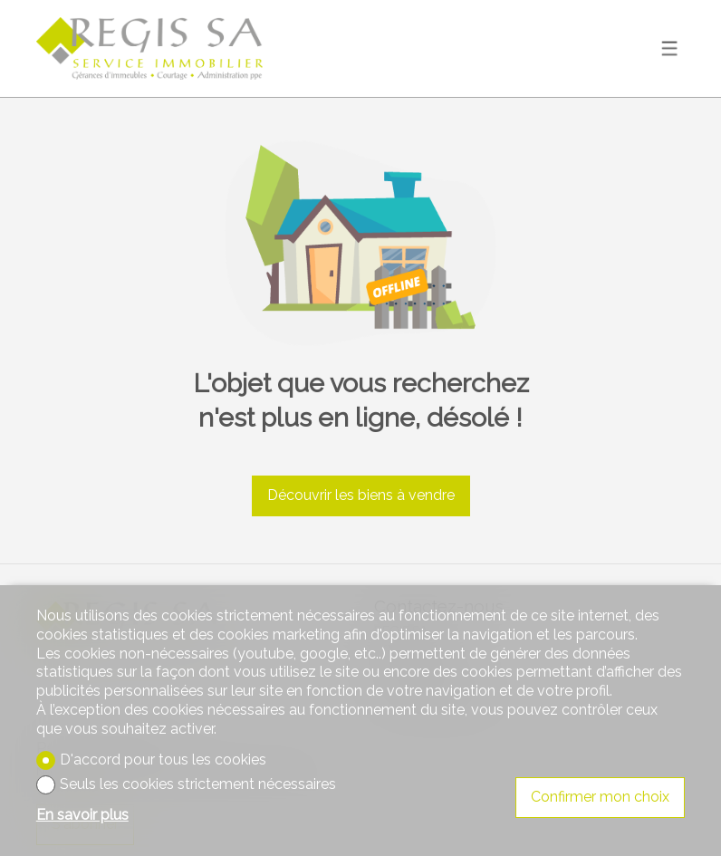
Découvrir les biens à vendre (361, 495)
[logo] (149, 48)
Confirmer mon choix (600, 796)
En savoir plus (82, 814)
